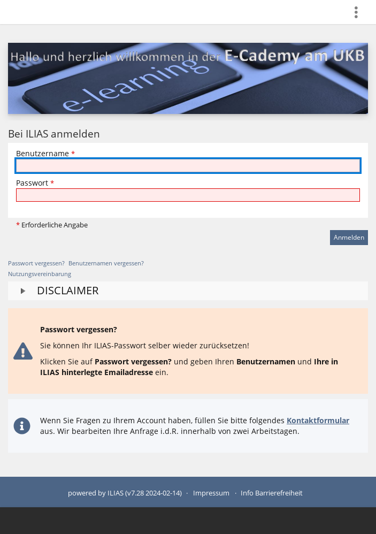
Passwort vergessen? (36, 263)
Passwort (35, 183)
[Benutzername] (188, 165)
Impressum (211, 493)
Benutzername (45, 153)
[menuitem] (360, 12)
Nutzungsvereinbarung (39, 274)
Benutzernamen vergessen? (106, 263)
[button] (188, 290)
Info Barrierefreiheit (272, 493)
